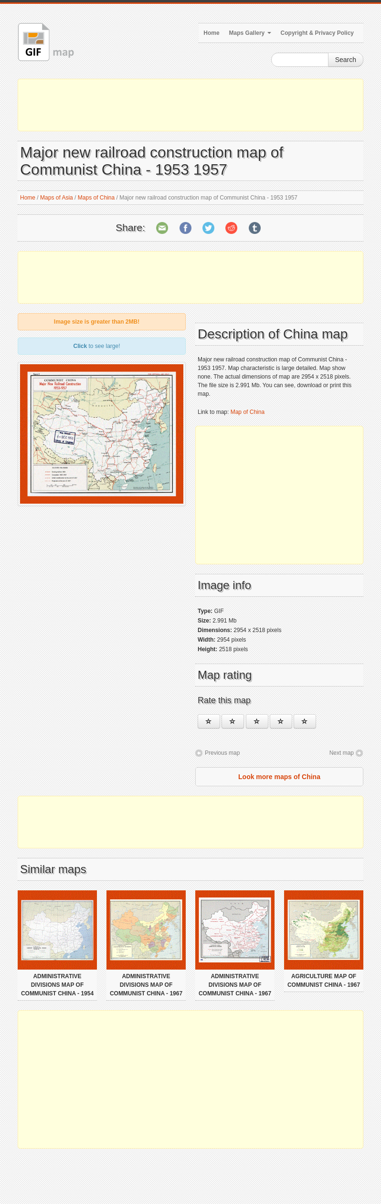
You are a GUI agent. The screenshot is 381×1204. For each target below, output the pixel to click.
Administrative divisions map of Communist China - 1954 (57, 985)
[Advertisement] (190, 105)
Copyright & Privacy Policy (317, 33)
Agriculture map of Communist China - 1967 (323, 980)
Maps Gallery (250, 33)
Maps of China (96, 197)
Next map (341, 753)
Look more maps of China (279, 777)
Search (345, 59)
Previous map (222, 753)
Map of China (248, 412)
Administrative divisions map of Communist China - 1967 (146, 985)
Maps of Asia (56, 197)
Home (211, 33)
